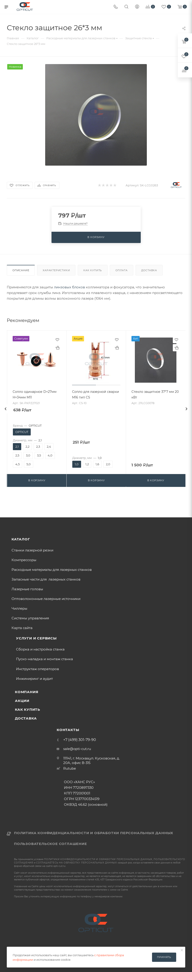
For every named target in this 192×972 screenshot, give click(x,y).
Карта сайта (22, 628)
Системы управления (30, 618)
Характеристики (56, 270)
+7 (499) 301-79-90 (79, 740)
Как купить (92, 270)
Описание (20, 270)
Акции (22, 701)
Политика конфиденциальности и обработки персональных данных (93, 833)
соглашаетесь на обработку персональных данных (76, 862)
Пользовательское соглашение (50, 844)
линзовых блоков (69, 287)
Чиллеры (19, 608)
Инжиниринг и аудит (34, 678)
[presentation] (5, 408)
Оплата (121, 270)
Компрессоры (24, 560)
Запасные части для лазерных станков (46, 579)
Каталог (21, 539)
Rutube (69, 768)
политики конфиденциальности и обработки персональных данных (98, 859)
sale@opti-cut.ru (77, 749)
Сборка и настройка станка (40, 649)
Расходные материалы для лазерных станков (52, 569)
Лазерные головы (27, 589)
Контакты (68, 730)
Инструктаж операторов (37, 669)
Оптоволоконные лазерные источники (46, 599)
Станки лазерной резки (32, 550)
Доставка (149, 270)
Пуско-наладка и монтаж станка (44, 659)
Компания (26, 692)
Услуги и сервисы (36, 638)
